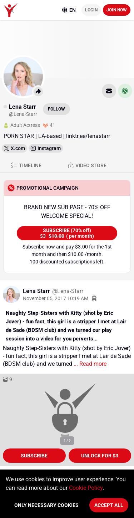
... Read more (89, 363)
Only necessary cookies (46, 505)
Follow (56, 109)
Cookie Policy (86, 487)
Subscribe (34, 455)
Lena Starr (37, 291)
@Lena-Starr (67, 291)
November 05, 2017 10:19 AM (55, 298)
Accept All (108, 505)
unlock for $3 (99, 455)
